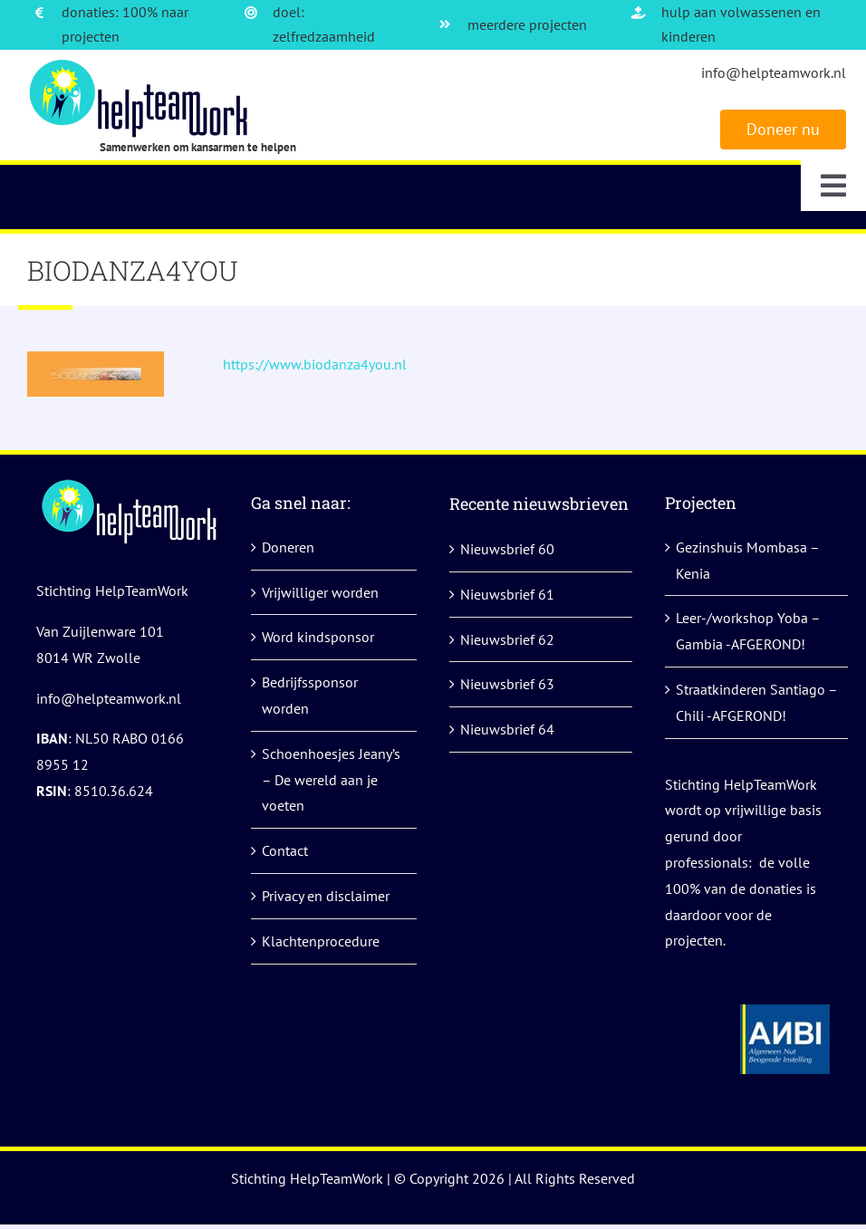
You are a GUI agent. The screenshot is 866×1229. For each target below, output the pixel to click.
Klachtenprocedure (321, 941)
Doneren (288, 547)
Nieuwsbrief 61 (507, 594)
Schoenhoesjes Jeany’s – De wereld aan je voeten (331, 779)
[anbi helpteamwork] (785, 1012)
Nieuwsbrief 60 (507, 549)
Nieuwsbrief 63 (507, 684)
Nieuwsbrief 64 (507, 729)
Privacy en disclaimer (326, 896)
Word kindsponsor (318, 637)
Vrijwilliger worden (320, 592)
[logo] (141, 66)
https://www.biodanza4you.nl (315, 364)
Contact (285, 850)
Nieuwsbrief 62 (507, 639)
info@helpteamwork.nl (773, 72)
